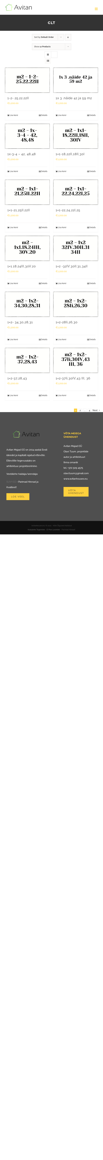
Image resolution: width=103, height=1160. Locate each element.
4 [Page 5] (89, 410)
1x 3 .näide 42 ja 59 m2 (74, 98)
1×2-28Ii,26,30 (66, 322)
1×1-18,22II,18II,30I (70, 154)
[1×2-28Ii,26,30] (75, 304)
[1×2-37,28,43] (27, 360)
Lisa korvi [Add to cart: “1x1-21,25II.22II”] (14, 227)
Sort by (44, 37)
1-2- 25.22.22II (18, 98)
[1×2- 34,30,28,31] (27, 304)
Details (44, 115)
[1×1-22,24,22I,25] (75, 192)
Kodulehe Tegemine (36, 530)
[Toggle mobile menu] (96, 9)
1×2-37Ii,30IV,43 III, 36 (73, 378)
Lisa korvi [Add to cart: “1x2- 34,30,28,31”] (14, 339)
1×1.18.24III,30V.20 (21, 266)
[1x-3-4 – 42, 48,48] (27, 136)
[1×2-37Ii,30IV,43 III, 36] (75, 360)
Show (42, 47)
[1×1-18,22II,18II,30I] (75, 136)
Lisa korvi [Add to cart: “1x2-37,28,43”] (14, 395)
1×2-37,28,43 (17, 378)
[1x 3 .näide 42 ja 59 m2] (75, 80)
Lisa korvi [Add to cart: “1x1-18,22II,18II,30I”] (62, 171)
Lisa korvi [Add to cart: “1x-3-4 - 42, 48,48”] (14, 171)
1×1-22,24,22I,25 (68, 210)
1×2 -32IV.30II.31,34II (72, 266)
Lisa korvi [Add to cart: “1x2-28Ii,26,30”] (62, 339)
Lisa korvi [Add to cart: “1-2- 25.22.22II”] (14, 115)
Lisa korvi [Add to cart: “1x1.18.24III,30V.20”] (14, 283)
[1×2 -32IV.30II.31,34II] (75, 248)
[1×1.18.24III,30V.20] (27, 248)
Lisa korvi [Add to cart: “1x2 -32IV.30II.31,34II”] (62, 283)
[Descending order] (68, 37)
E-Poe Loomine (53, 530)
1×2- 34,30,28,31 (20, 322)
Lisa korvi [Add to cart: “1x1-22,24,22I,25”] (62, 227)
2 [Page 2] (80, 410)
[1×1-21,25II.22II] (27, 192)
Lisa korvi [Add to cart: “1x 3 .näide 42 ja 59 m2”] (62, 115)
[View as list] (48, 61)
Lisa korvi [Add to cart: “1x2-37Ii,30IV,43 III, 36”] (62, 395)
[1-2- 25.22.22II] (27, 80)
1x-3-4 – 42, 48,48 (21, 154)
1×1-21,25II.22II (18, 210)
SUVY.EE (11, 481)
